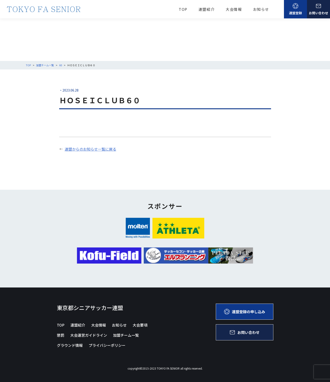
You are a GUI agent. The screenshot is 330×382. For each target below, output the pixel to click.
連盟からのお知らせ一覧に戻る (87, 149)
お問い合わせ (318, 9)
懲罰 (60, 335)
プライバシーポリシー (107, 345)
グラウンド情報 (70, 345)
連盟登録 (295, 9)
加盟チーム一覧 (126, 335)
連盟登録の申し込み (244, 311)
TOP (183, 9)
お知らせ (261, 9)
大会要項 (140, 325)
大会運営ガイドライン (88, 335)
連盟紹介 (207, 9)
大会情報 (234, 9)
